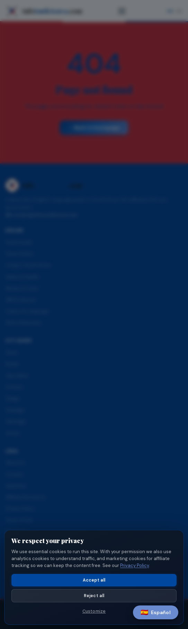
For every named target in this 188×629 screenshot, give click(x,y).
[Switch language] (155, 612)
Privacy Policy (134, 565)
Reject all (94, 596)
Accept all (94, 580)
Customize (94, 611)
